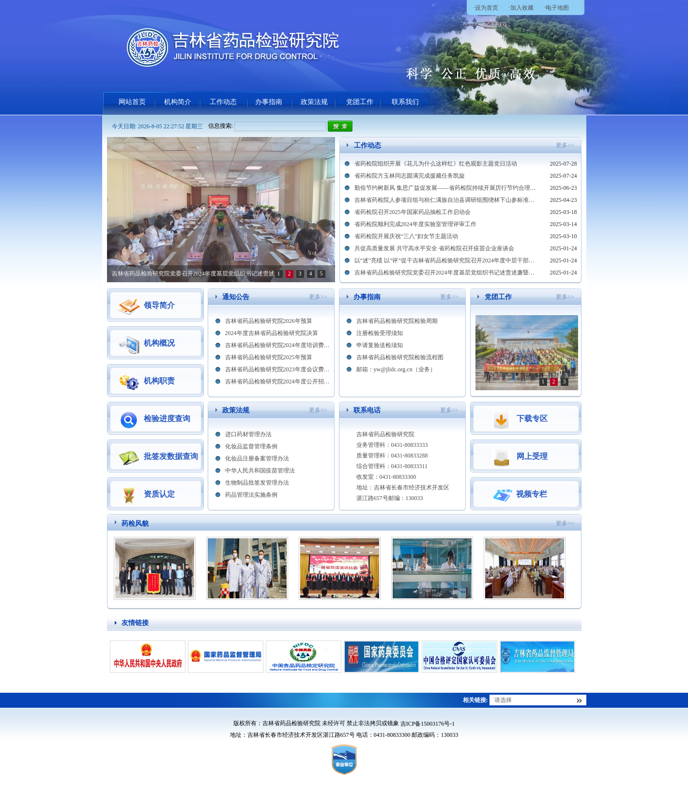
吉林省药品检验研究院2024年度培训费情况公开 (277, 345)
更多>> (565, 145)
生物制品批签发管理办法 (257, 482)
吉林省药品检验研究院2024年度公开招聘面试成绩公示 (277, 381)
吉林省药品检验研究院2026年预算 (268, 321)
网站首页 (132, 102)
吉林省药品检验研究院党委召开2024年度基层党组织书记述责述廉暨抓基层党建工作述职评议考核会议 (446, 272)
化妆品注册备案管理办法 (257, 458)
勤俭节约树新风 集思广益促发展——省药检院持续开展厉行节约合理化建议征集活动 (446, 187)
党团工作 (359, 102)
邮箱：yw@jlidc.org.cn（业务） (396, 369)
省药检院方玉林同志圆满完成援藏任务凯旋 (409, 175)
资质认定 (146, 494)
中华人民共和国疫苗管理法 (260, 470)
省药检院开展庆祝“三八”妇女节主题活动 (406, 236)
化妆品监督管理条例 (251, 446)
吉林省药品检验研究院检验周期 (397, 321)
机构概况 (146, 343)
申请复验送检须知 (379, 345)
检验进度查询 (154, 418)
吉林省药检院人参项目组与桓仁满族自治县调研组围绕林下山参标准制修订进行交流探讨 (446, 200)
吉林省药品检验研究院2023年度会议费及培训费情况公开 (277, 369)
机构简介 (177, 102)
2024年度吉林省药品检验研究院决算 (271, 333)
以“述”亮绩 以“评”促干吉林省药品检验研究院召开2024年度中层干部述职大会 (193, 276)
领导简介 (146, 305)
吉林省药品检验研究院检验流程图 (399, 357)
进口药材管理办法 (248, 434)
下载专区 (519, 418)
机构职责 (146, 381)
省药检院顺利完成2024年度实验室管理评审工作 (415, 224)
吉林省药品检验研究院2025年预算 (268, 357)
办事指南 (268, 102)
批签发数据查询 (158, 456)
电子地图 (557, 7)
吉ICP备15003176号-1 (427, 723)
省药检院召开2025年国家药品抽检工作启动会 (412, 212)
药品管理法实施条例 (251, 494)
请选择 (503, 700)
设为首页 (486, 7)
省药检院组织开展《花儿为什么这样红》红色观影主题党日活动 (435, 163)
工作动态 (223, 102)
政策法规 (314, 102)
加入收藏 (522, 7)
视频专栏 (518, 494)
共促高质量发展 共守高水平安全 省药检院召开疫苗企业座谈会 (434, 248)
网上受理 (519, 456)
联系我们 (405, 102)
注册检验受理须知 (379, 333)
